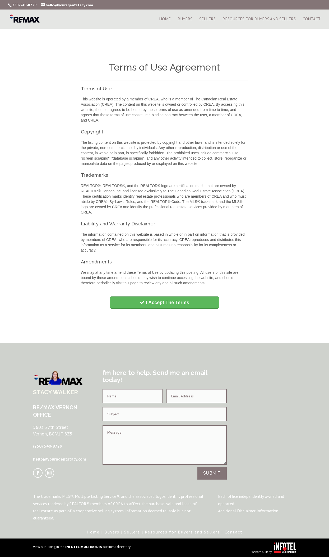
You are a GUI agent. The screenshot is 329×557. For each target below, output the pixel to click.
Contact (312, 19)
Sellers (207, 19)
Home (165, 19)
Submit (212, 473)
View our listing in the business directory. (82, 547)
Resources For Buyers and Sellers (259, 19)
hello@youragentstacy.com (59, 459)
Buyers (185, 19)
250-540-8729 (24, 5)
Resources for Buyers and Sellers (182, 532)
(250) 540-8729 (47, 446)
